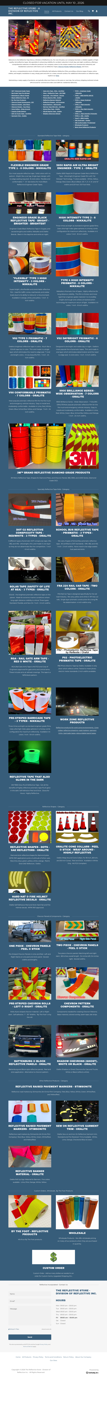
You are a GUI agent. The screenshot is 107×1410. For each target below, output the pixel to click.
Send (30, 1337)
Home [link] (46, 11)
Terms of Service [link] (28, 1346)
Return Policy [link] (68, 1357)
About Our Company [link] (83, 1357)
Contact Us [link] (69, 11)
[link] (24, 14)
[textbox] (29, 1293)
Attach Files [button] (14, 1329)
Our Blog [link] (79, 11)
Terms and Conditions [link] (53, 1357)
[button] (97, 11)
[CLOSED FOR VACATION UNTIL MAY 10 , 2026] (53, 2)
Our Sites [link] (53, 1360)
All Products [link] (56, 11)
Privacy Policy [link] (44, 1344)
